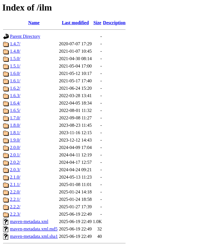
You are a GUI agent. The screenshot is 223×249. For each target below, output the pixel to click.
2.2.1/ (15, 199)
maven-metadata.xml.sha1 (34, 236)
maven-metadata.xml (29, 221)
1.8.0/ (15, 125)
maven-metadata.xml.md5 (34, 228)
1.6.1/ (15, 80)
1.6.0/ (15, 73)
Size (97, 22)
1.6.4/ (15, 103)
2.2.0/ (15, 191)
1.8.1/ (15, 132)
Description (114, 22)
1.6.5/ (15, 110)
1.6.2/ (15, 88)
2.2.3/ (15, 214)
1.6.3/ (15, 95)
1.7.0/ (15, 117)
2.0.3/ (15, 169)
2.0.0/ (15, 147)
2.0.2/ (15, 162)
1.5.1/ (15, 66)
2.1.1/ (15, 184)
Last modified (75, 22)
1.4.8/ (15, 51)
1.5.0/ (15, 58)
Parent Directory (25, 36)
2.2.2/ (15, 206)
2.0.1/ (15, 154)
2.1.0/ (15, 177)
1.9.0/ (15, 140)
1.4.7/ (15, 43)
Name (34, 22)
